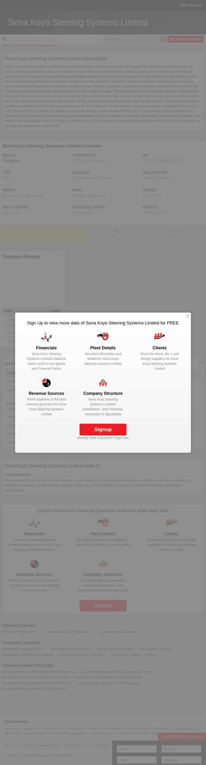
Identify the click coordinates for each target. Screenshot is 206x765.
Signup (103, 429)
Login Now (121, 438)
